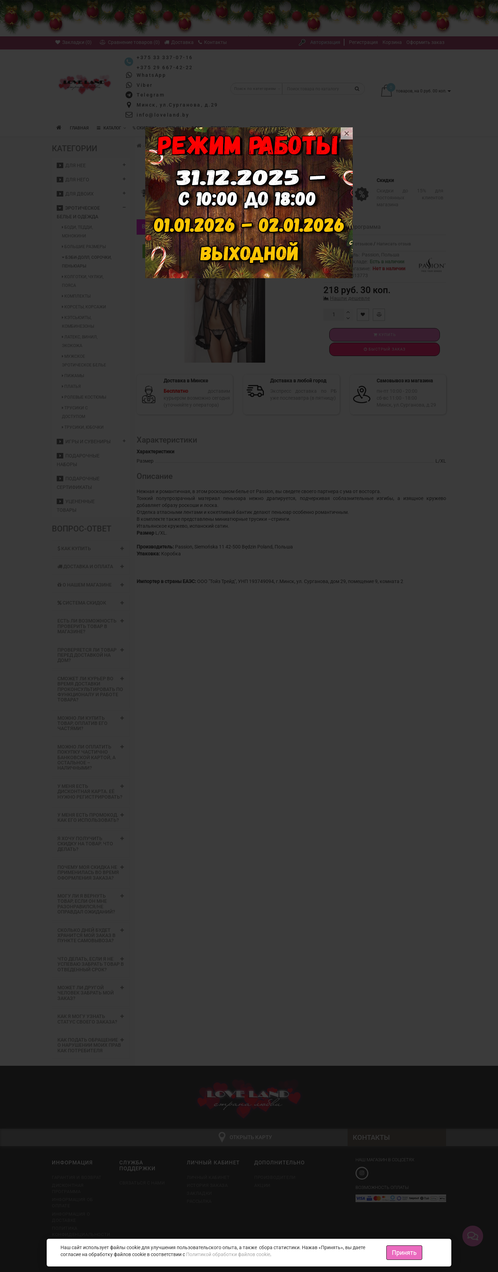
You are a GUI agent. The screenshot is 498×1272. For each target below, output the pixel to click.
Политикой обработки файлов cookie (228, 1254)
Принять (404, 1252)
